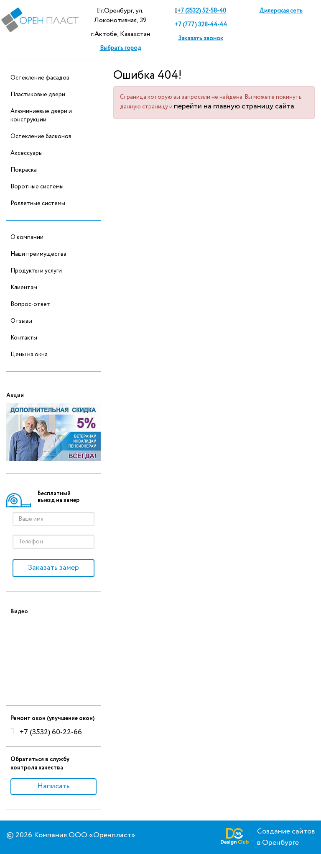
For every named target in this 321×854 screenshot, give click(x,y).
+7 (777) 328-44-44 (201, 25)
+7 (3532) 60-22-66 (46, 732)
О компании (26, 237)
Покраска (23, 170)
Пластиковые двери (37, 95)
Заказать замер (53, 567)
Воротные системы (37, 187)
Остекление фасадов (39, 78)
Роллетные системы (37, 203)
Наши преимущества (38, 254)
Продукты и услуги (36, 271)
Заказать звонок (200, 38)
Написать (53, 786)
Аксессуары (26, 153)
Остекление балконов (40, 136)
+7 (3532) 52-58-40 (201, 11)
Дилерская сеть (281, 11)
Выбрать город (120, 48)
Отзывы (21, 321)
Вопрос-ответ (30, 304)
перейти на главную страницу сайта (234, 106)
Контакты (23, 338)
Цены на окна (29, 355)
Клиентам (23, 288)
